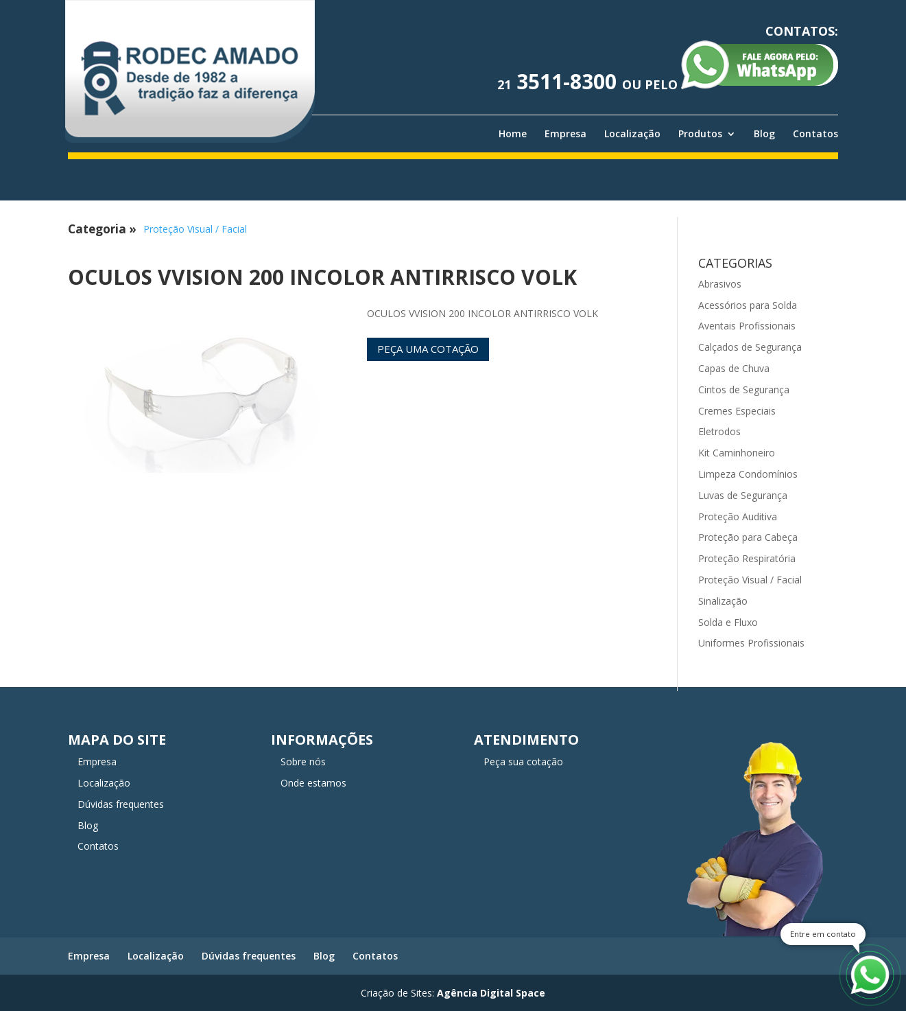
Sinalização (723, 600)
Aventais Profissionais (747, 325)
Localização (632, 134)
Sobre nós (303, 761)
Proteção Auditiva (737, 516)
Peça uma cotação (428, 349)
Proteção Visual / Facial (195, 228)
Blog (764, 134)
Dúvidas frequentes (121, 804)
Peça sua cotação (523, 761)
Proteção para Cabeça (748, 537)
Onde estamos (313, 782)
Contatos (815, 134)
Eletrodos (719, 431)
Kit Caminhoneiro (736, 452)
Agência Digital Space (491, 992)
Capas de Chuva (734, 368)
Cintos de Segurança (743, 389)
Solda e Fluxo (728, 622)
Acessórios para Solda (747, 305)
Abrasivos (719, 283)
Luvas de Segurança (742, 495)
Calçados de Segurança (750, 346)
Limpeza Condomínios (748, 473)
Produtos (700, 134)
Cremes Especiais (737, 410)
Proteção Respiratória (747, 558)
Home (513, 134)
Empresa (565, 134)
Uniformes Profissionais (751, 642)
